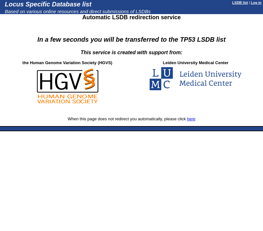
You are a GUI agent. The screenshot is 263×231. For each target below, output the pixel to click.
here (191, 118)
